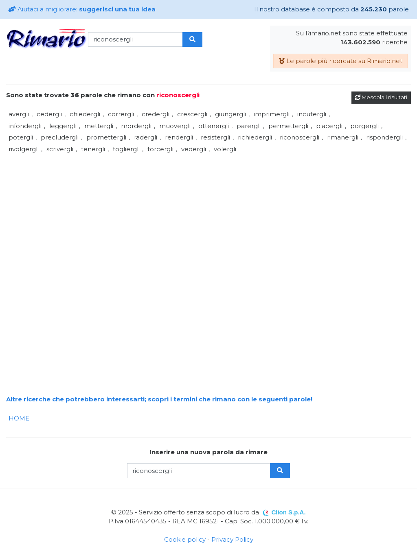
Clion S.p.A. (288, 512)
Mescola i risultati (381, 97)
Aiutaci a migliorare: (82, 9)
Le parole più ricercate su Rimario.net (340, 61)
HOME (19, 418)
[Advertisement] (208, 212)
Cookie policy (185, 539)
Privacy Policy (232, 539)
